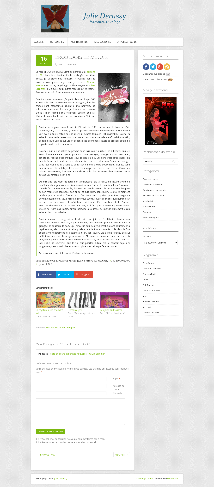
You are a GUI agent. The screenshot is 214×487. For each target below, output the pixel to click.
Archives (147, 236)
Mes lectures (102, 41)
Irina (145, 296)
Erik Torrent (148, 285)
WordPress (172, 478)
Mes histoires (79, 41)
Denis (145, 279)
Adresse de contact (121, 387)
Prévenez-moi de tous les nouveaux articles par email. (68, 442)
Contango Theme (144, 478)
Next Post (121, 454)
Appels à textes (127, 41)
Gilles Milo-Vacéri (151, 290)
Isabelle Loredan (151, 301)
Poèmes (147, 212)
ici (110, 260)
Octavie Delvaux (151, 312)
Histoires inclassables (153, 195)
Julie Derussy (60, 478)
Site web (117, 393)
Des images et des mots (154, 190)
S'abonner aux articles (156, 73)
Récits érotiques (67, 327)
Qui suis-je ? (57, 41)
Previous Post (46, 454)
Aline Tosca (148, 263)
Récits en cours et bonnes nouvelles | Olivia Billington (77, 353)
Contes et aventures (153, 184)
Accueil (38, 41)
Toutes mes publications (158, 79)
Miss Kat (147, 307)
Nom (115, 378)
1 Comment (70, 64)
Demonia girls (75, 309)
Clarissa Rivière (150, 274)
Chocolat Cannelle (152, 268)
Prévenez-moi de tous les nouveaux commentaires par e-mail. (72, 438)
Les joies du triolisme (111, 309)
